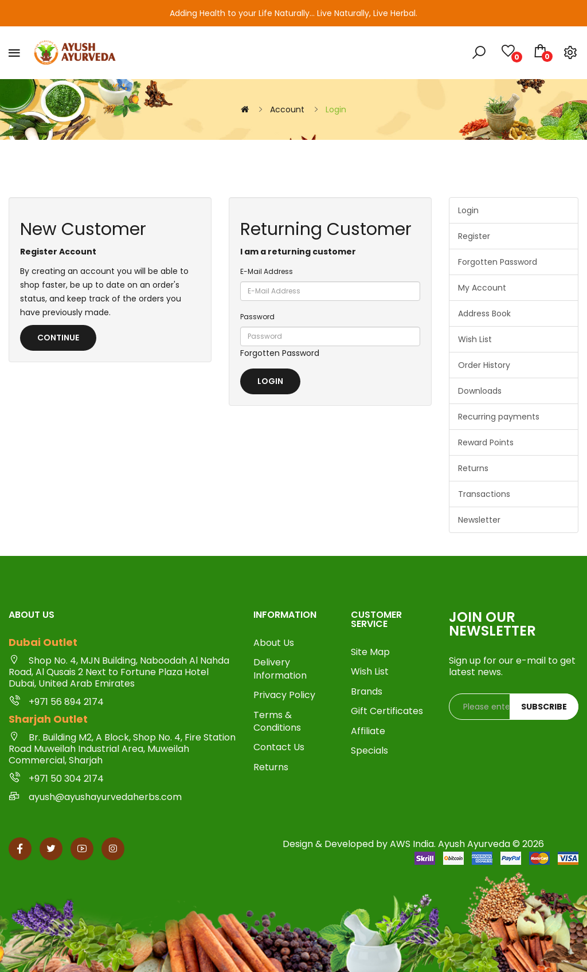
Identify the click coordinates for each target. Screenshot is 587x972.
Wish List (475, 339)
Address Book (484, 313)
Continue (58, 337)
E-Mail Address (266, 271)
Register (474, 236)
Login (336, 109)
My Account (482, 287)
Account (287, 109)
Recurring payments (498, 416)
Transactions (484, 494)
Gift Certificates (387, 711)
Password (257, 317)
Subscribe (544, 706)
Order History (484, 365)
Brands (366, 691)
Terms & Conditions (277, 721)
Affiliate (368, 731)
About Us (273, 643)
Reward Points (486, 442)
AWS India (412, 843)
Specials (369, 750)
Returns (473, 468)
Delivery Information (280, 668)
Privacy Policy (284, 695)
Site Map (370, 652)
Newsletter (479, 520)
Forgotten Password (279, 353)
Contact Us (278, 747)
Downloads (480, 391)
